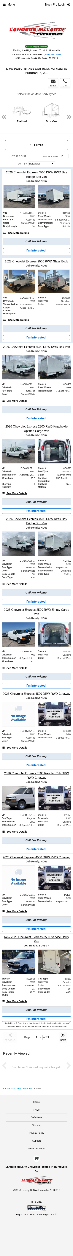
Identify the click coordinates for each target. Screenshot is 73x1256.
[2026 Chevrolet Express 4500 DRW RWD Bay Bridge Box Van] (36, 174)
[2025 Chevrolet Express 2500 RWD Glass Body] (36, 261)
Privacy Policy (36, 1133)
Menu (9, 4)
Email (53, 83)
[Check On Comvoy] (36, 1159)
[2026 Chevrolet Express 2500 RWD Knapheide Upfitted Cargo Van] (36, 428)
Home (36, 1102)
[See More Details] (16, 232)
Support (36, 1140)
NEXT (63, 1036)
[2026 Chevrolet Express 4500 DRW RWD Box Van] (36, 347)
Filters (36, 145)
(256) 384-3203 (52, 54)
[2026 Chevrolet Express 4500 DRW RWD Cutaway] (36, 694)
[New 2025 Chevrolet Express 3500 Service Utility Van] (36, 939)
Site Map (36, 1125)
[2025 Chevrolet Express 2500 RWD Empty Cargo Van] (36, 612)
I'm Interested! (36, 250)
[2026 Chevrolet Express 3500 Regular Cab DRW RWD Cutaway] (36, 775)
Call (65, 83)
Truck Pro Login (36, 1148)
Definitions (36, 1117)
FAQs (37, 1109)
